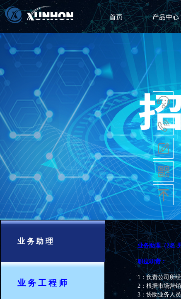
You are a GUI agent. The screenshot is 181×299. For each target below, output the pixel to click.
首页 (116, 17)
